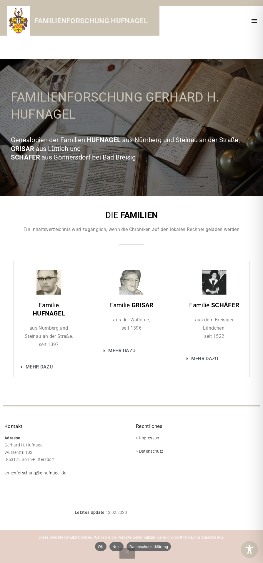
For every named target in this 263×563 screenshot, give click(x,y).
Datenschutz (151, 451)
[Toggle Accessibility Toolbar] (249, 549)
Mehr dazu (39, 367)
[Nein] (127, 553)
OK (101, 546)
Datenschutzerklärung (148, 546)
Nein (116, 546)
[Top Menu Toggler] (254, 20)
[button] (48, 367)
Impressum (150, 438)
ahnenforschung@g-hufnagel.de (35, 473)
